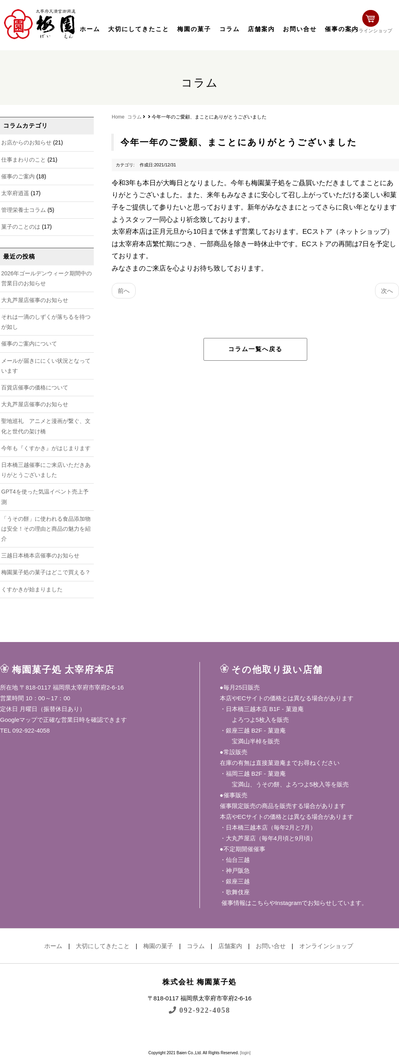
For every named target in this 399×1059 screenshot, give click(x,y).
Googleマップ (18, 719)
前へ (124, 290)
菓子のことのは (20, 226)
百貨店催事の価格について (34, 387)
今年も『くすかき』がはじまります (46, 448)
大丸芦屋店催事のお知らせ (34, 300)
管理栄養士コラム (23, 210)
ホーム (90, 29)
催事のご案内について (29, 343)
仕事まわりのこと (23, 159)
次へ (387, 290)
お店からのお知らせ (26, 142)
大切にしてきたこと (138, 29)
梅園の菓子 (194, 29)
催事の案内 (342, 29)
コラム (229, 29)
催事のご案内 (18, 176)
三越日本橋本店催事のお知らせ (40, 555)
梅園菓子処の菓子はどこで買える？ (46, 572)
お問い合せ (300, 29)
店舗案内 (261, 29)
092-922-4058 (199, 1010)
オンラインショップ (373, 23)
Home (118, 117)
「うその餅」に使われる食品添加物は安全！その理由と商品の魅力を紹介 (46, 529)
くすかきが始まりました (32, 589)
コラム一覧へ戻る (255, 349)
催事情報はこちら (244, 902)
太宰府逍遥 (15, 193)
